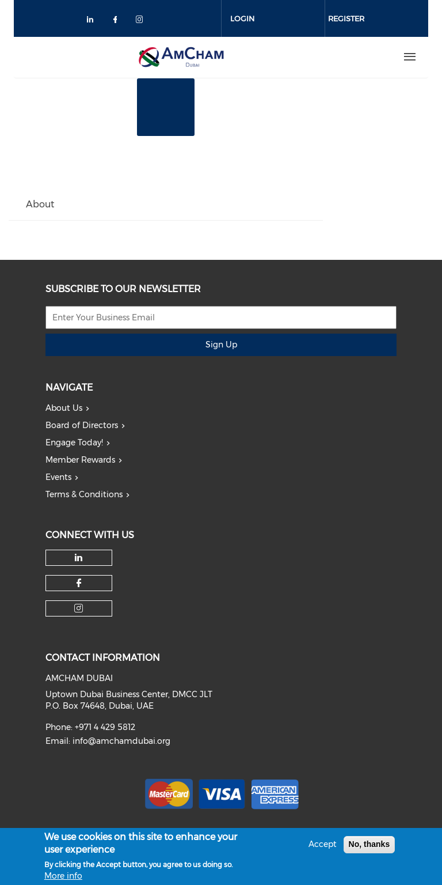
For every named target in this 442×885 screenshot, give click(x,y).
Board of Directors (81, 425)
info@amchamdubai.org (121, 741)
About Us (63, 408)
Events (58, 477)
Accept (322, 848)
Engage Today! (74, 442)
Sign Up (221, 344)
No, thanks (369, 848)
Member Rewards (80, 460)
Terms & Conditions (84, 494)
